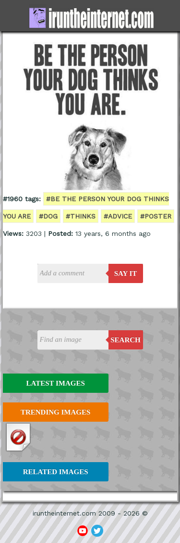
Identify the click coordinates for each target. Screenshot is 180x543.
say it (125, 273)
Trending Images (55, 412)
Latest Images (55, 383)
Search (125, 340)
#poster (155, 216)
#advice (118, 216)
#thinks (81, 216)
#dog (48, 216)
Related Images (55, 472)
